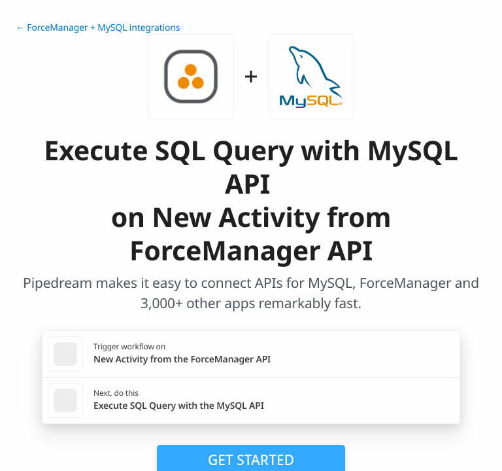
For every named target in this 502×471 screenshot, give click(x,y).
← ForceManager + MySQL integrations (98, 28)
